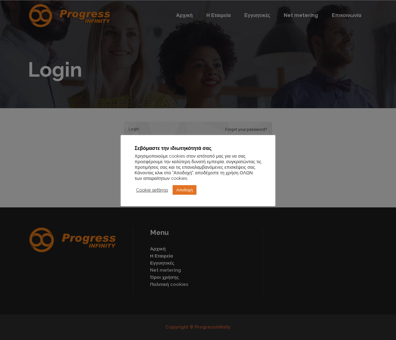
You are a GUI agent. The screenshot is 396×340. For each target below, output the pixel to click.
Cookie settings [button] (152, 190)
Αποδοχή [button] (184, 190)
